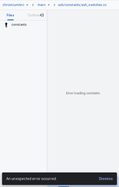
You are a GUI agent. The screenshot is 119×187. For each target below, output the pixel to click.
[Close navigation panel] (41, 15)
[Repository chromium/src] (13, 5)
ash (61, 5)
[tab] (10, 15)
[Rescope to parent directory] (6, 24)
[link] (83, 5)
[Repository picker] (27, 5)
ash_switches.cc (94, 5)
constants (72, 5)
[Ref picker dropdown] (49, 5)
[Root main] (41, 5)
